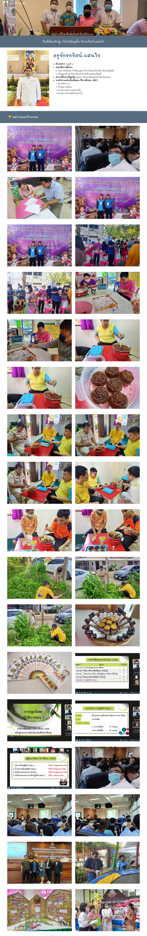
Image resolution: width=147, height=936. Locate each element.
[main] (73, 41)
